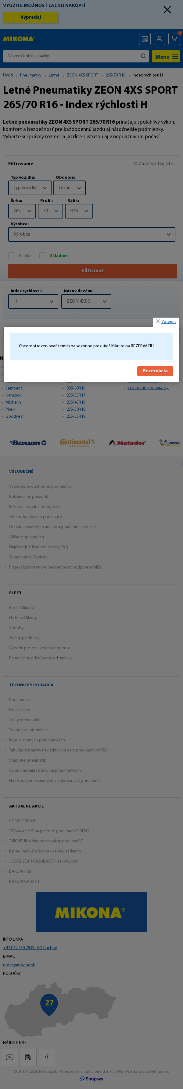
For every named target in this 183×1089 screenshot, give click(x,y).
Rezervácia (155, 370)
